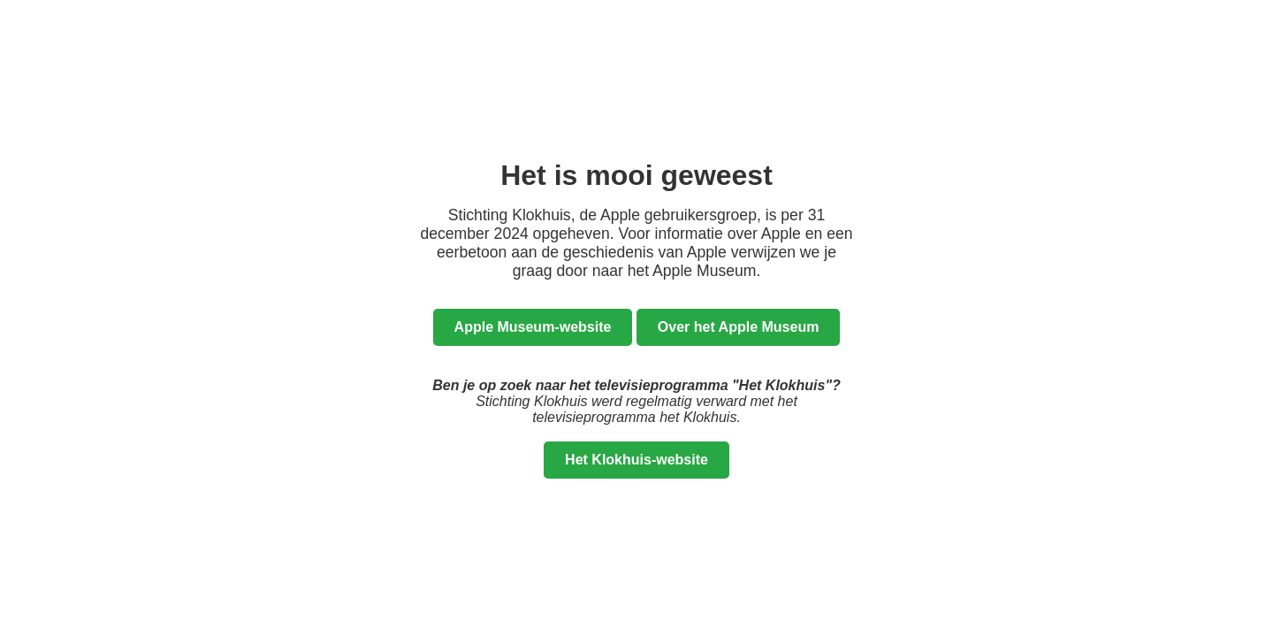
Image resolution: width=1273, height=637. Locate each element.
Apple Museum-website (533, 326)
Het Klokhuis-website (636, 459)
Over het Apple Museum (738, 326)
